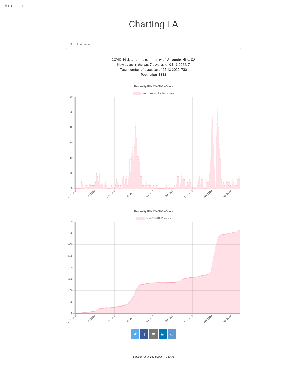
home (9, 6)
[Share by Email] (153, 334)
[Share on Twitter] (135, 334)
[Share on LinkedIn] (163, 334)
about (21, 6)
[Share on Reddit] (172, 334)
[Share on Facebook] (144, 334)
